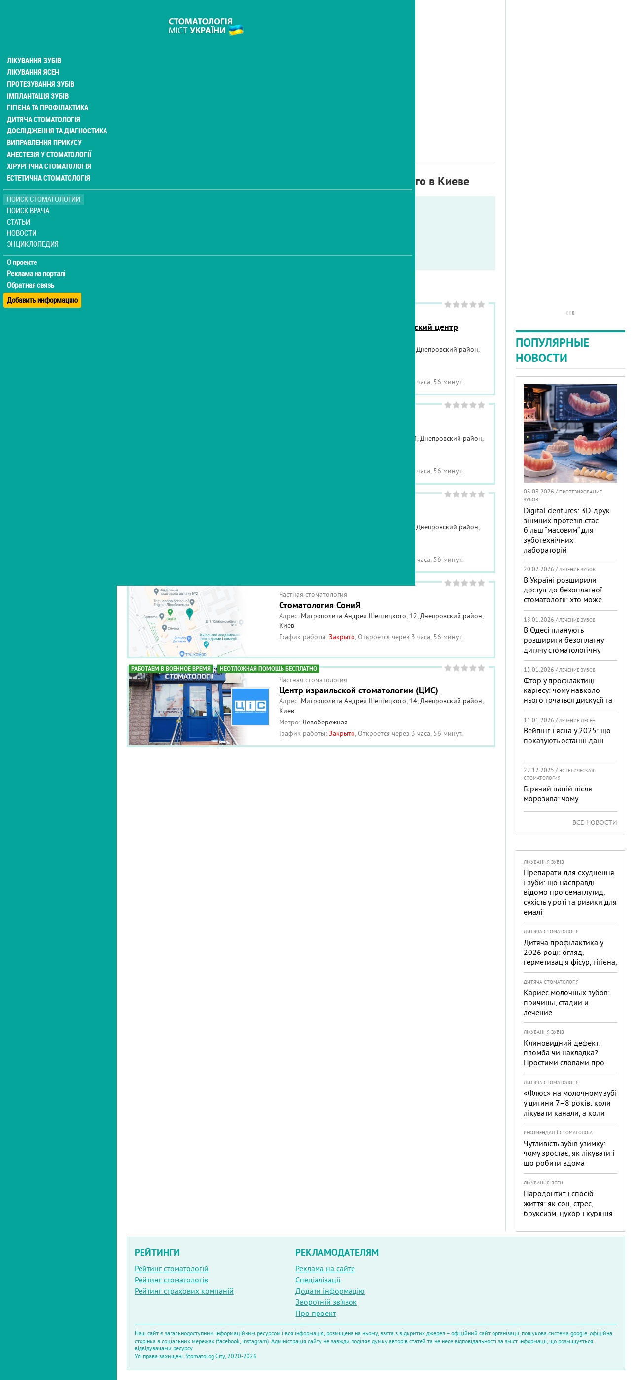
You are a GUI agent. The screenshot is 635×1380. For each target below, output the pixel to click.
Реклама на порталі (37, 255)
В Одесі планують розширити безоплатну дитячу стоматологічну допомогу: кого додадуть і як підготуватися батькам (569, 649)
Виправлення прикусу (43, 124)
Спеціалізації (317, 1279)
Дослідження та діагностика (55, 112)
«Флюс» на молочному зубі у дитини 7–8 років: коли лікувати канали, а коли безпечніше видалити (570, 1107)
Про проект (315, 1313)
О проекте (23, 243)
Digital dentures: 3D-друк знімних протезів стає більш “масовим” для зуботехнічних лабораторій (567, 530)
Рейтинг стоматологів (171, 1279)
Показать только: (158, 233)
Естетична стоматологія (47, 160)
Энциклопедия (34, 225)
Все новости (594, 822)
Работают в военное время (266, 245)
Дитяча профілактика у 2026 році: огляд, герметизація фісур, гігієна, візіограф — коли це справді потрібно (570, 961)
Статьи (20, 203)
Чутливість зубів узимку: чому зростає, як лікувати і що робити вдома (569, 1153)
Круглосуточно (353, 245)
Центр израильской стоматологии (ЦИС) (358, 690)
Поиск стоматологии (44, 180)
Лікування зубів (34, 41)
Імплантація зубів (37, 77)
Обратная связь (32, 266)
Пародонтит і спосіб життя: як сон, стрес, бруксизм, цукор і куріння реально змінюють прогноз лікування (568, 1213)
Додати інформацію (330, 1291)
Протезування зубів (40, 65)
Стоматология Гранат (320, 516)
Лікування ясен (32, 53)
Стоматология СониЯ (319, 605)
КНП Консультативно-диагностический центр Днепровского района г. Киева (368, 332)
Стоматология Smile (318, 427)
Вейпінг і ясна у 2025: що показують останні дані (567, 735)
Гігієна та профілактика (47, 89)
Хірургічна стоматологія (48, 148)
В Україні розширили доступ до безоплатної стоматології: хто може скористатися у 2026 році (567, 594)
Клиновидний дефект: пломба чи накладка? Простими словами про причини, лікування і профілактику (564, 1062)
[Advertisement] (311, 69)
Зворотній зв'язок (326, 1302)
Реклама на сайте (325, 1268)
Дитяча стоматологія (42, 100)
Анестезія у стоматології (48, 136)
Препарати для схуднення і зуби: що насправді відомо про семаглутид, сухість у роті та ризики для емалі (570, 892)
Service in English (175, 245)
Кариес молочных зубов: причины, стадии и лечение (567, 1002)
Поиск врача (29, 192)
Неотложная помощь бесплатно (198, 258)
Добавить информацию (43, 277)
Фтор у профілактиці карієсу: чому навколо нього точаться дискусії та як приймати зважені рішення (568, 699)
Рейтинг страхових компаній (184, 1291)
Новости (23, 214)
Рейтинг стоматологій (172, 1268)
